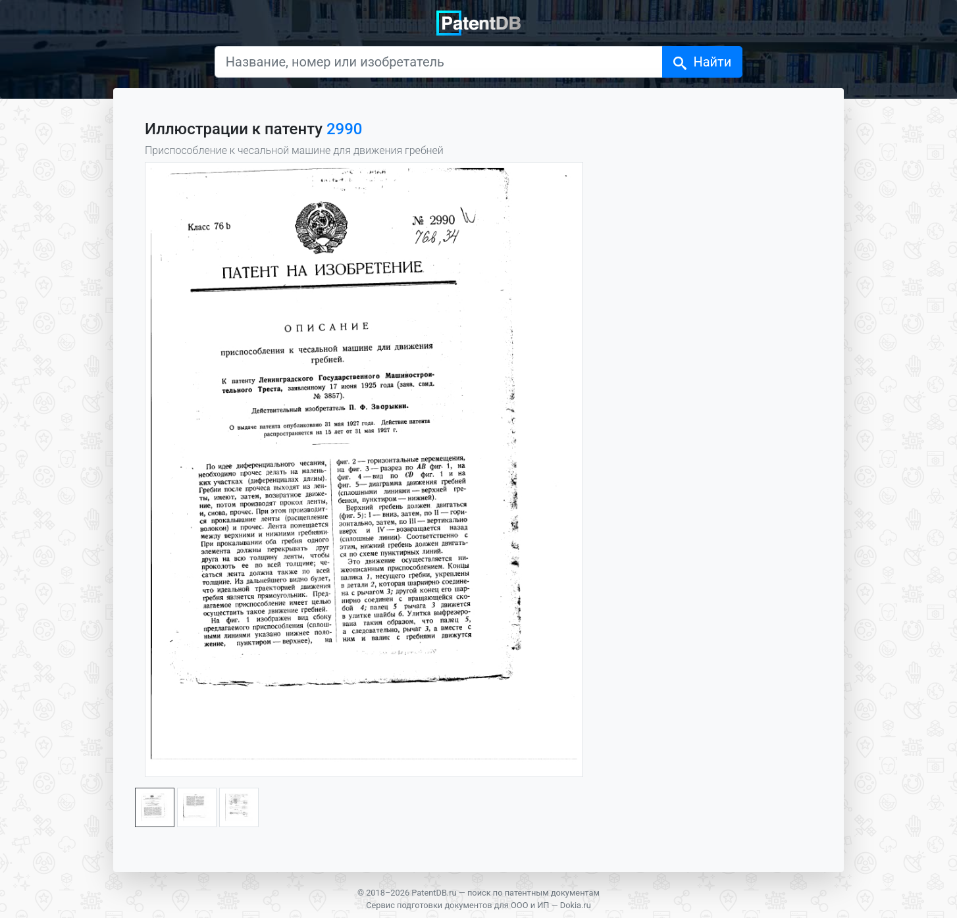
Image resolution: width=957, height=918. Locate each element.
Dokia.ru (575, 905)
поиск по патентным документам (533, 893)
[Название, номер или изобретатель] (439, 62)
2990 (344, 129)
